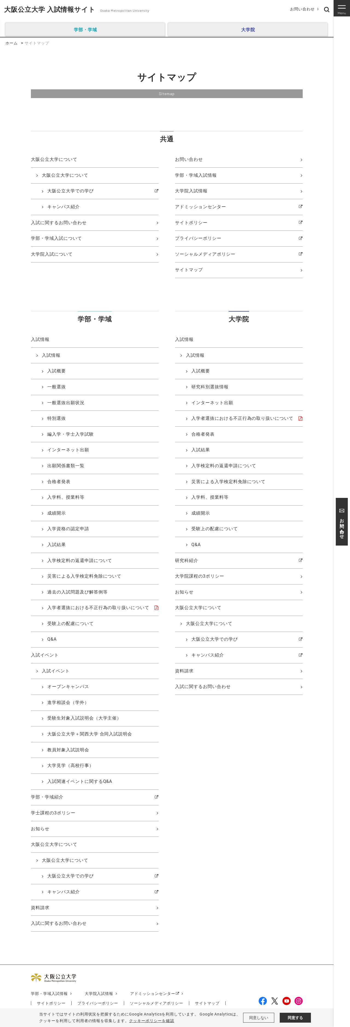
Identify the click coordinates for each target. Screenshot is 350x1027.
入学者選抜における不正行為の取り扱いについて (98, 607)
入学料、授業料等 (65, 497)
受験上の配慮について (70, 623)
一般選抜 (56, 386)
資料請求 (40, 907)
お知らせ (40, 828)
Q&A (52, 639)
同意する (295, 1017)
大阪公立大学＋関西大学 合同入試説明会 (89, 734)
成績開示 (56, 513)
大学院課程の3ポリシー (199, 576)
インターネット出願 (68, 449)
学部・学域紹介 (47, 797)
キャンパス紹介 (63, 206)
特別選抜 (56, 418)
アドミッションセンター (200, 206)
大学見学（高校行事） (70, 765)
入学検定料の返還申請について (79, 560)
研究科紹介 (186, 560)
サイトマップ (189, 269)
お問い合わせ (302, 9)
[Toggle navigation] (342, 8)
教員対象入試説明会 (68, 749)
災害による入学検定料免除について (84, 576)
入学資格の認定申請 (68, 528)
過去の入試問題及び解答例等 (77, 592)
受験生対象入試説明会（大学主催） (84, 718)
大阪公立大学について (65, 175)
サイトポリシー (191, 222)
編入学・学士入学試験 (70, 434)
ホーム (11, 43)
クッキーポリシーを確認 (151, 1021)
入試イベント (56, 671)
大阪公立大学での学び (70, 190)
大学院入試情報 (191, 190)
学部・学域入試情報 (196, 175)
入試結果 (56, 544)
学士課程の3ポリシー (53, 812)
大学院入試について (52, 254)
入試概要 (56, 370)
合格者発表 (59, 481)
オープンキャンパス (68, 686)
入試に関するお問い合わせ (59, 222)
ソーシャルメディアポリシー (205, 254)
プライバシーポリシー (198, 238)
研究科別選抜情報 (210, 386)
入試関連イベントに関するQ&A (79, 781)
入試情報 (51, 355)
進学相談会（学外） (68, 702)
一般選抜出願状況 (65, 402)
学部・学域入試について (56, 238)
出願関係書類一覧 (65, 465)
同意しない (258, 1017)
